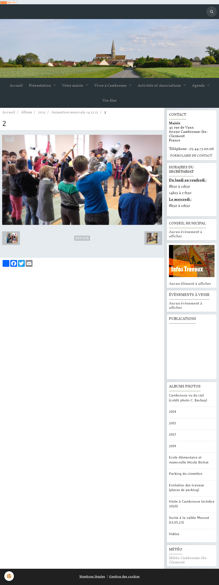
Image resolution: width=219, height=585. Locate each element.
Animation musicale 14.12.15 (74, 112)
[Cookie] (9, 576)
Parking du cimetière (185, 473)
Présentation (40, 85)
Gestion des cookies (124, 576)
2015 (42, 112)
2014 (172, 411)
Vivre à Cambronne (110, 85)
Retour (82, 238)
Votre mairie (73, 85)
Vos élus (109, 100)
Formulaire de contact (191, 155)
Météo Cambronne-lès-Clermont (188, 560)
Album (26, 112)
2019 (172, 446)
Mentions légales (92, 576)
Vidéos (174, 534)
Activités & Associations (160, 85)
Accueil (16, 85)
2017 (172, 434)
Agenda (199, 85)
